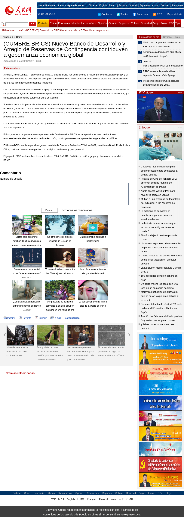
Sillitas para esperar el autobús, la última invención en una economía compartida (26, 241)
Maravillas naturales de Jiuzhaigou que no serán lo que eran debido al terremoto (160, 295)
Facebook (140, 14)
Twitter (122, 14)
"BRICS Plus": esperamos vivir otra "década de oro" (162, 63)
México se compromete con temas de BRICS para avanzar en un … (161, 44)
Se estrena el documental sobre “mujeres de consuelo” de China (27, 273)
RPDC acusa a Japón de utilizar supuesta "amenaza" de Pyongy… (160, 73)
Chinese (93, 5)
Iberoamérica (88, 23)
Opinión (102, 23)
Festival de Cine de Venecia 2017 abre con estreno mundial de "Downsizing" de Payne (159, 182)
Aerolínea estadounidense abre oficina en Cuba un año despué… (162, 54)
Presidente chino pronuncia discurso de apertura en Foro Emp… (161, 83)
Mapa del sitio (175, 14)
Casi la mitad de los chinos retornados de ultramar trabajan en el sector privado (161, 259)
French (112, 5)
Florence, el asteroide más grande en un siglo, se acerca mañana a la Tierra (111, 351)
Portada (42, 23)
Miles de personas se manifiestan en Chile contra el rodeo (17, 351)
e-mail (56, 318)
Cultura (135, 23)
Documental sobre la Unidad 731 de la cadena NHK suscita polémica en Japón (161, 308)
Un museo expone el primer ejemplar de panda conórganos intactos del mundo (161, 247)
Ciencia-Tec (93, 493)
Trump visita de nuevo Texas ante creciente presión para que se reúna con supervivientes (50, 353)
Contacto (105, 14)
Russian (123, 5)
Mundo (76, 23)
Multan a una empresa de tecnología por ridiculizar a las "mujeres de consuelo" (160, 203)
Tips (177, 23)
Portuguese (177, 5)
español (7, 37)
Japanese (145, 5)
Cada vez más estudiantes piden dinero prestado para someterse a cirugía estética (159, 170)
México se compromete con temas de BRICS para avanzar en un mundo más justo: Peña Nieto (80, 353)
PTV (171, 23)
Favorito (25, 318)
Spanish (133, 5)
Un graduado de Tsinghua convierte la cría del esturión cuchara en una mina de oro (60, 305)
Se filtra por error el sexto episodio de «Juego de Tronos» (60, 241)
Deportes (124, 23)
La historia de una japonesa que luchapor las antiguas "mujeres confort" (158, 227)
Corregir (41, 318)
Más (180, 92)
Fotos (164, 23)
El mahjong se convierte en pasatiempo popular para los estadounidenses (156, 215)
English (103, 5)
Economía (64, 23)
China (53, 23)
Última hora (8, 30)
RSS (157, 14)
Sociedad (146, 23)
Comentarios (72, 318)
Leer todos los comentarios (76, 210)
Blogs (168, 493)
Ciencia (112, 23)
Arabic (155, 5)
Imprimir (9, 318)
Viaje (156, 23)
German (165, 5)
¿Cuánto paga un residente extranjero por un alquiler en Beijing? (27, 305)
